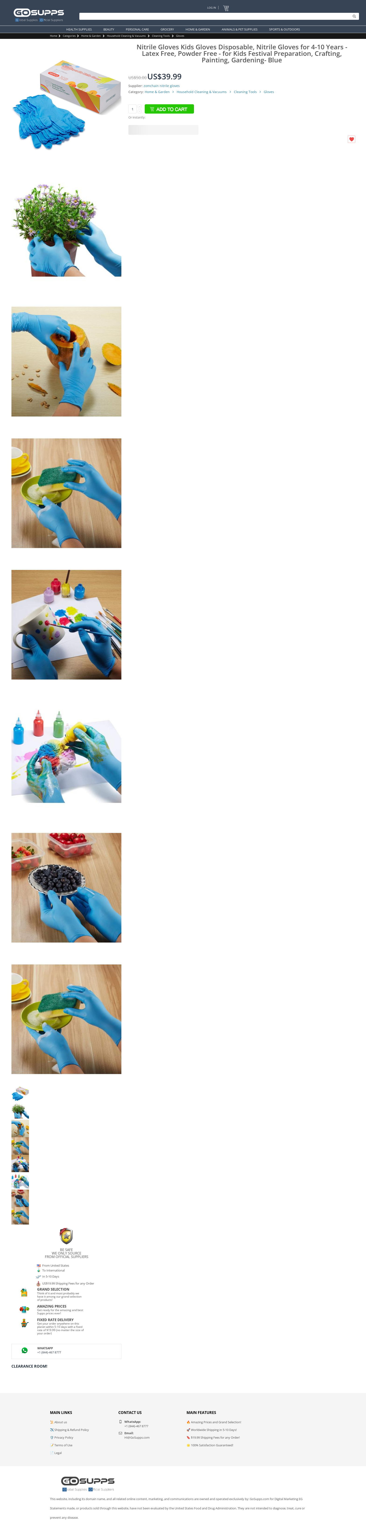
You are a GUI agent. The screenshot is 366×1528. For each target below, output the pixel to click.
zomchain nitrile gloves (162, 86)
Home (53, 35)
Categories (69, 35)
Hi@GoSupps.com (137, 1437)
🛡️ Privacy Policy (61, 1437)
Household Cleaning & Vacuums (126, 35)
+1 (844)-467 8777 (49, 1352)
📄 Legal (56, 1453)
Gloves (180, 35)
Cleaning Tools (161, 35)
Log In (211, 7)
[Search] (218, 16)
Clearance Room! (29, 1366)
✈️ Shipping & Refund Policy (69, 1430)
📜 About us (58, 1422)
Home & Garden (91, 35)
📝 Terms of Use (61, 1445)
